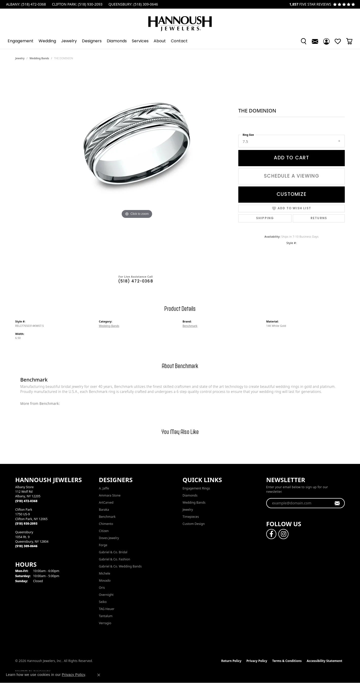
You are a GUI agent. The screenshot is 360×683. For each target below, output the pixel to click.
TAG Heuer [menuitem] (106, 609)
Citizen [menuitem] (104, 531)
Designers (92, 41)
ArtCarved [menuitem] (106, 502)
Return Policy (231, 661)
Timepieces (191, 517)
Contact (179, 41)
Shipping (265, 218)
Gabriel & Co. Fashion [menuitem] (114, 559)
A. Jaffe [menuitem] (104, 488)
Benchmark (190, 326)
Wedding (47, 41)
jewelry (20, 58)
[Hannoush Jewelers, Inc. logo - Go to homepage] (180, 21)
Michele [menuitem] (104, 573)
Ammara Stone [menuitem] (109, 495)
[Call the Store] (26, 501)
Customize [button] (292, 195)
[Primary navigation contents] (180, 41)
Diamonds (117, 41)
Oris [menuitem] (102, 587)
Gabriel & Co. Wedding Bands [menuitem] (120, 566)
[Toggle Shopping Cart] (349, 41)
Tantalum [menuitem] (106, 616)
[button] (303, 41)
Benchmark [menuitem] (107, 517)
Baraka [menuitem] (104, 509)
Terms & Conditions (287, 661)
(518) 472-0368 (135, 281)
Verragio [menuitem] (105, 623)
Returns (319, 218)
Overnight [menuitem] (106, 595)
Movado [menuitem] (105, 580)
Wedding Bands (39, 58)
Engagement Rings (196, 488)
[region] (137, 169)
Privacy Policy (256, 661)
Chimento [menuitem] (106, 524)
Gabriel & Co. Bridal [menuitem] (113, 552)
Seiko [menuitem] (103, 602)
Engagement (20, 41)
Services (140, 41)
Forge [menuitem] (103, 545)
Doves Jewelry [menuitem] (109, 538)
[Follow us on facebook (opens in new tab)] (271, 534)
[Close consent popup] (98, 674)
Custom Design (194, 524)
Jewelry (69, 41)
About (160, 41)
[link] (25, 4)
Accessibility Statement (324, 661)
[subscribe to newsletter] (337, 503)
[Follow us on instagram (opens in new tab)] (283, 534)
